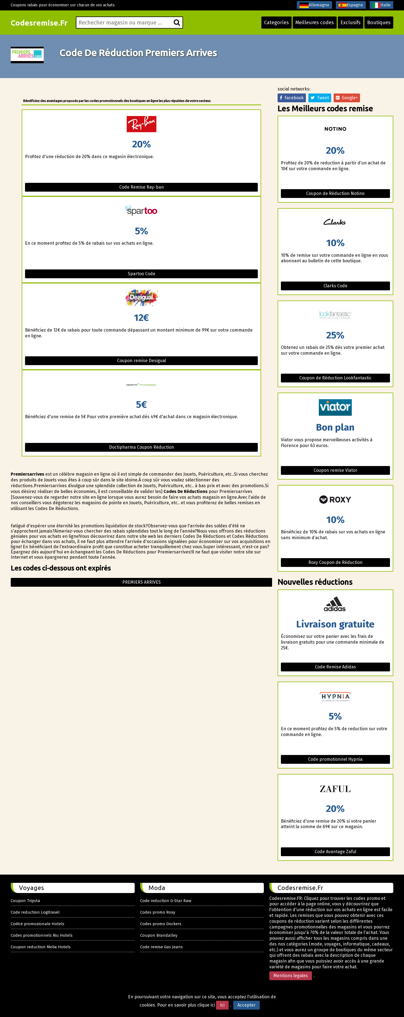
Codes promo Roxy (157, 912)
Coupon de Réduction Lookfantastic (335, 378)
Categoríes (276, 23)
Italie (381, 5)
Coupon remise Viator (335, 470)
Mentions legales (290, 975)
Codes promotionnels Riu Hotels (42, 935)
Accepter (246, 1005)
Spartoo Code (141, 273)
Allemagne (314, 5)
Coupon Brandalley (158, 935)
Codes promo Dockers (160, 923)
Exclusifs (351, 23)
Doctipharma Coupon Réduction (141, 447)
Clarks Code (335, 285)
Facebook (292, 97)
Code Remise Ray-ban (141, 187)
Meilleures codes (314, 23)
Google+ (347, 97)
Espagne (351, 5)
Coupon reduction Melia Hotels (41, 946)
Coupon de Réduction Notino (335, 193)
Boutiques (379, 23)
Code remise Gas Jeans (161, 946)
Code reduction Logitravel (35, 912)
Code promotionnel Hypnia (335, 759)
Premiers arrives (141, 582)
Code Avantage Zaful (335, 851)
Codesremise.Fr (39, 22)
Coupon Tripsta (25, 900)
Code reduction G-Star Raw (165, 900)
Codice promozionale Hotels (37, 923)
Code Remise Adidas (335, 666)
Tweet (320, 97)
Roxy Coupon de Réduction (335, 562)
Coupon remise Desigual (141, 360)
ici (222, 1005)
